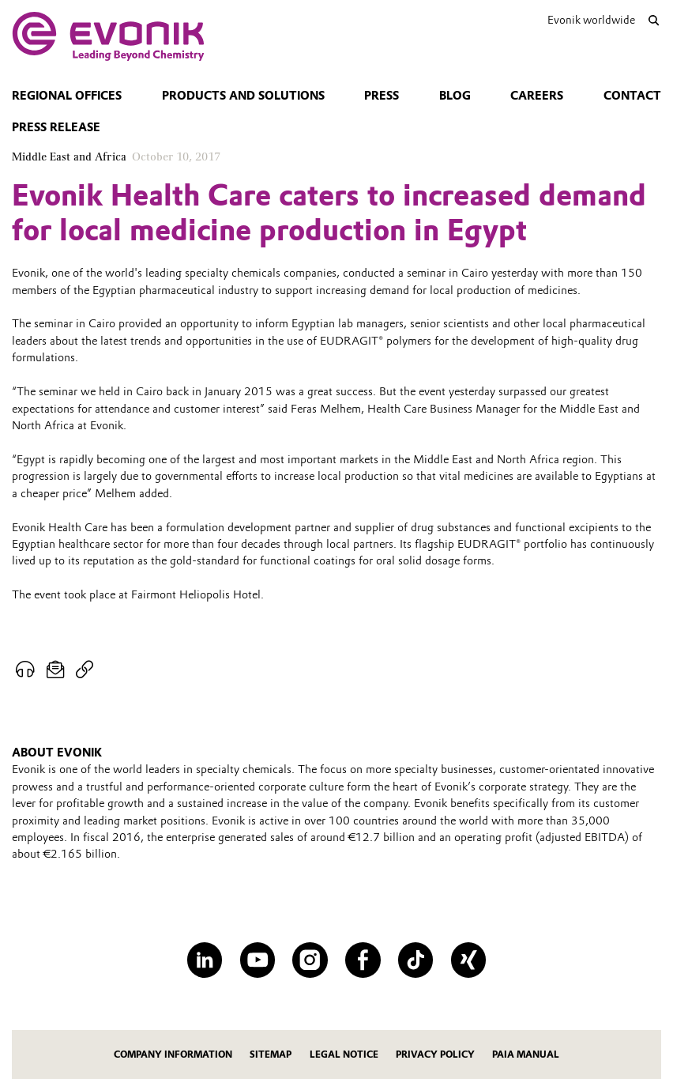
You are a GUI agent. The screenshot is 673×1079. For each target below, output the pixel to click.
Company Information (173, 1054)
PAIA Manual (525, 1054)
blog (455, 96)
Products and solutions (243, 96)
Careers (536, 96)
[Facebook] (363, 960)
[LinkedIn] (205, 960)
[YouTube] (258, 960)
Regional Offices (67, 96)
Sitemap (270, 1054)
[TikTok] (416, 960)
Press (381, 96)
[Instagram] (310, 960)
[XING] (469, 960)
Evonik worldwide (591, 19)
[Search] (654, 20)
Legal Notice (344, 1054)
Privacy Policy (435, 1054)
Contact (632, 96)
